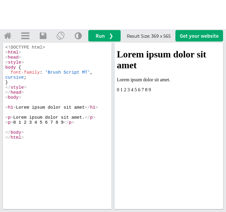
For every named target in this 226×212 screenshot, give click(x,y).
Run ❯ (104, 35)
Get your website (199, 35)
